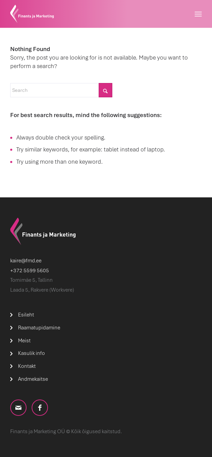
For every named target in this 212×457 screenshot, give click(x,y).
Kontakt (27, 366)
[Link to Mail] (18, 407)
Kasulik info (31, 353)
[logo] (86, 14)
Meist (24, 340)
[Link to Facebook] (40, 407)
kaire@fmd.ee (26, 260)
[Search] (61, 90)
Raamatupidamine (39, 327)
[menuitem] (198, 14)
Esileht (26, 314)
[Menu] (198, 14)
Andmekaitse (33, 379)
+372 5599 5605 (29, 270)
